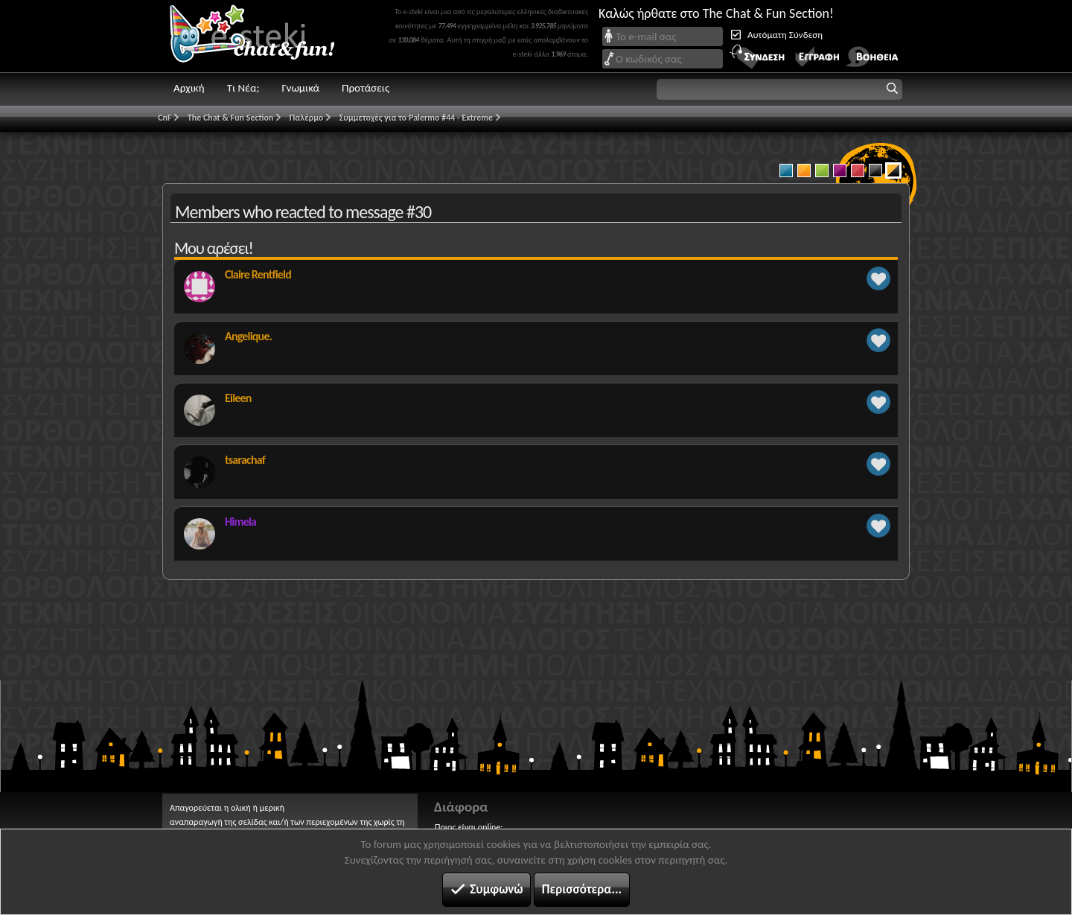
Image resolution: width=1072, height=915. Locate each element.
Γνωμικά (300, 88)
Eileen (238, 398)
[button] (779, 89)
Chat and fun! (263, 36)
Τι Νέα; (243, 88)
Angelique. (248, 336)
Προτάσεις (365, 88)
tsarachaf (245, 460)
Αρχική (189, 88)
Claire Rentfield (258, 274)
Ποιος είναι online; (468, 827)
